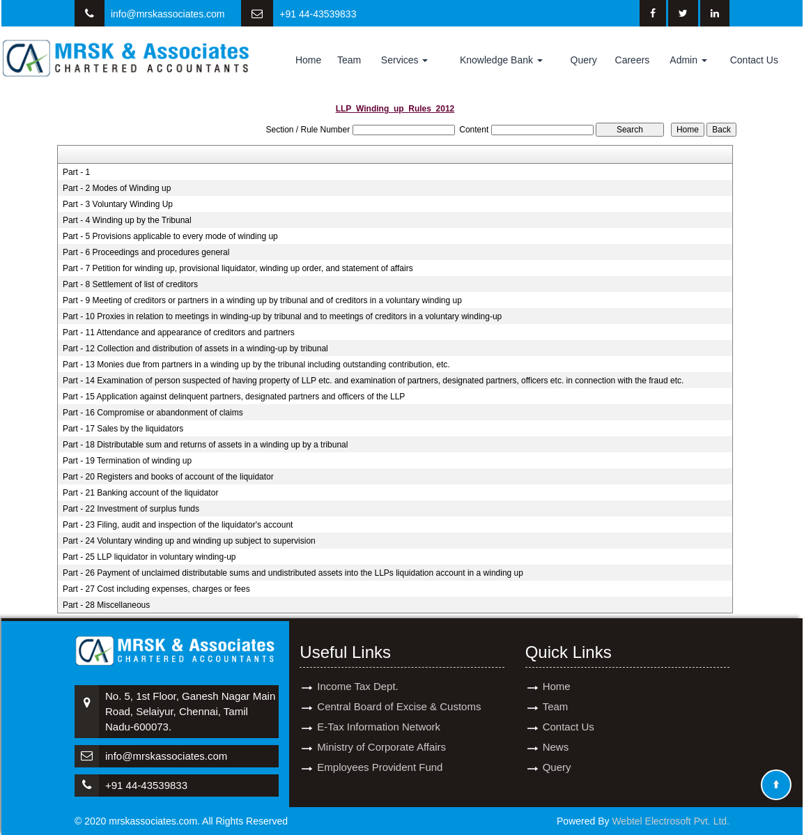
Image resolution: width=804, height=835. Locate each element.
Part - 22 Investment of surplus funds (131, 509)
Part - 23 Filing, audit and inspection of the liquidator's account (178, 525)
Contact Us (754, 60)
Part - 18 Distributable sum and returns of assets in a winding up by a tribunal (205, 445)
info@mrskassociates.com (168, 14)
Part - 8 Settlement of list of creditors (130, 284)
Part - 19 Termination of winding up (127, 461)
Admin (688, 60)
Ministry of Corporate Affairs (381, 731)
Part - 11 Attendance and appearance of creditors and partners (179, 332)
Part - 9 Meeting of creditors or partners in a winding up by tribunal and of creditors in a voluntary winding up (262, 300)
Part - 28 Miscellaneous (106, 605)
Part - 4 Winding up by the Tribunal (127, 220)
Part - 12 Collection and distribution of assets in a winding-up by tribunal (195, 348)
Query (584, 60)
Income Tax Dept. (357, 670)
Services (404, 60)
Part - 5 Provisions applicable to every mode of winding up (170, 236)
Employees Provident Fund (379, 751)
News (556, 731)
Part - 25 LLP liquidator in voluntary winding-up (149, 557)
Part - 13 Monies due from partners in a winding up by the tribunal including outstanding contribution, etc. (256, 364)
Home (308, 60)
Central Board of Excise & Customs (399, 690)
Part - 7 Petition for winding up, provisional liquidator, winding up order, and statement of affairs (238, 268)
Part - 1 (76, 172)
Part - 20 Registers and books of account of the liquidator (168, 477)
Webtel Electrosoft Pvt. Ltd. (670, 821)
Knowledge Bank (501, 60)
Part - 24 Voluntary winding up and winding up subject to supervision (189, 541)
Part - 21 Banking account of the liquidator (140, 493)
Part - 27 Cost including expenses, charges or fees (156, 589)
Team (349, 60)
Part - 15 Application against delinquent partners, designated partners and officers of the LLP (234, 396)
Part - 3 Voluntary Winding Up (118, 204)
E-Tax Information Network (378, 711)
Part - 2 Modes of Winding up (117, 188)
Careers (632, 60)
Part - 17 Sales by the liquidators (123, 429)
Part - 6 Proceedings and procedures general (146, 252)
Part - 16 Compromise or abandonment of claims (153, 413)
